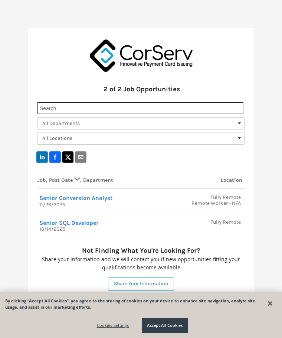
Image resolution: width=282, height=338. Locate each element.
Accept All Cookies (165, 325)
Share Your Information (141, 283)
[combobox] (141, 123)
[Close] (270, 303)
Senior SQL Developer (69, 222)
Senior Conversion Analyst (75, 197)
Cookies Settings (113, 325)
